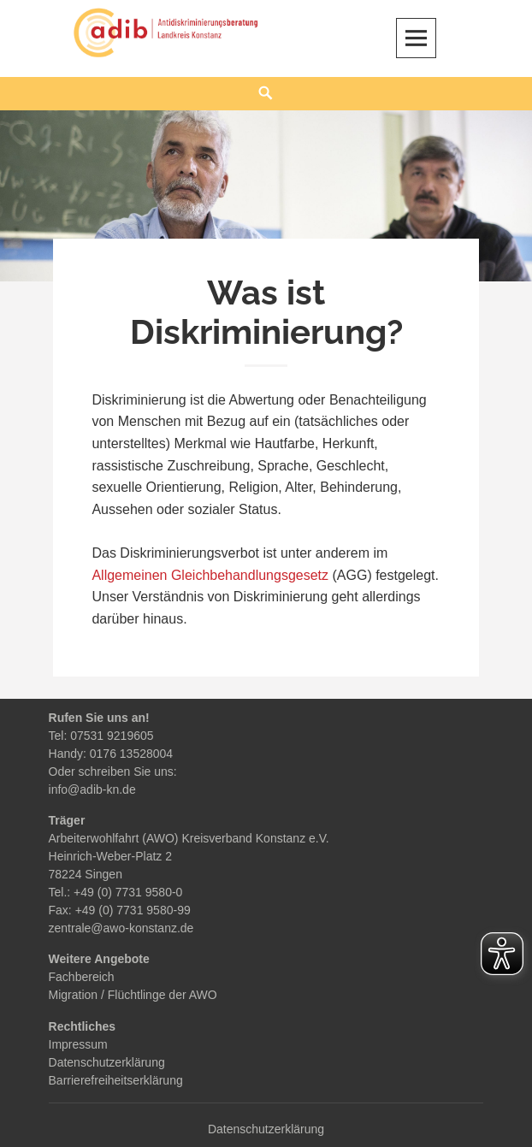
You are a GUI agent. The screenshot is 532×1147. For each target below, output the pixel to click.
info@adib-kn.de (92, 789)
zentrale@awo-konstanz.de (121, 928)
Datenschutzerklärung (107, 1062)
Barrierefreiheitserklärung (116, 1080)
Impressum (78, 1044)
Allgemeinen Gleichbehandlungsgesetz (210, 575)
